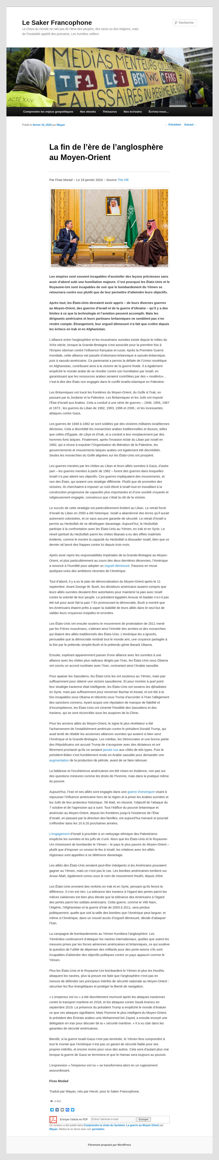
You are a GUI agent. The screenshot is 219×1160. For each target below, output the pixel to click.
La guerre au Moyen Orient (142, 1125)
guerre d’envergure (141, 792)
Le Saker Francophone (57, 22)
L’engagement (59, 834)
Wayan (61, 124)
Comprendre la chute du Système (104, 1125)
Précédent (173, 124)
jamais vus (110, 749)
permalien (98, 1129)
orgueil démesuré (117, 565)
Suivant (190, 124)
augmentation (59, 760)
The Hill (122, 180)
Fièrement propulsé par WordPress (109, 1144)
